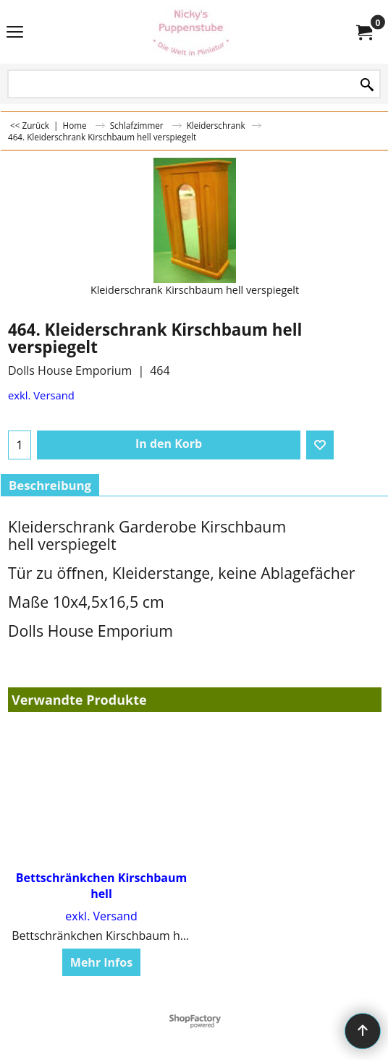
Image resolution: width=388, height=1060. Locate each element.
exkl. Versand (41, 395)
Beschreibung (50, 485)
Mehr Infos (101, 962)
